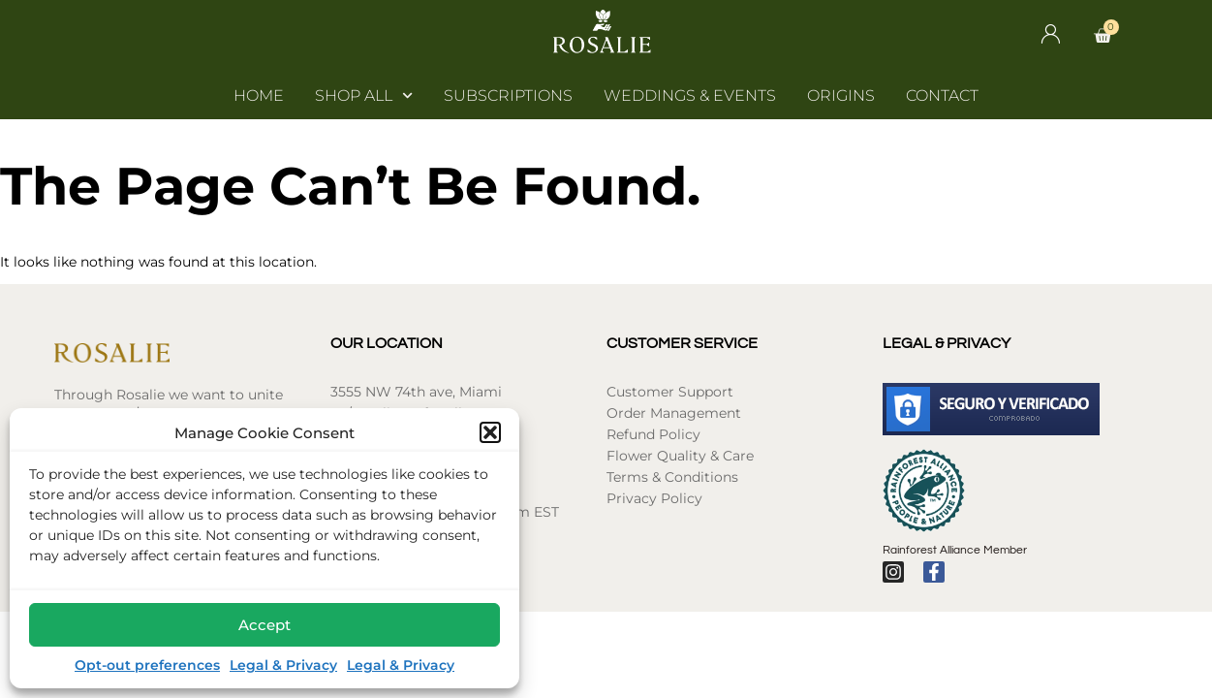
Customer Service (682, 343)
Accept (264, 625)
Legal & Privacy (283, 665)
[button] (490, 432)
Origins (841, 95)
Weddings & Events (690, 95)
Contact (942, 95)
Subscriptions (508, 95)
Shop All (364, 96)
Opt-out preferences (147, 665)
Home (258, 95)
